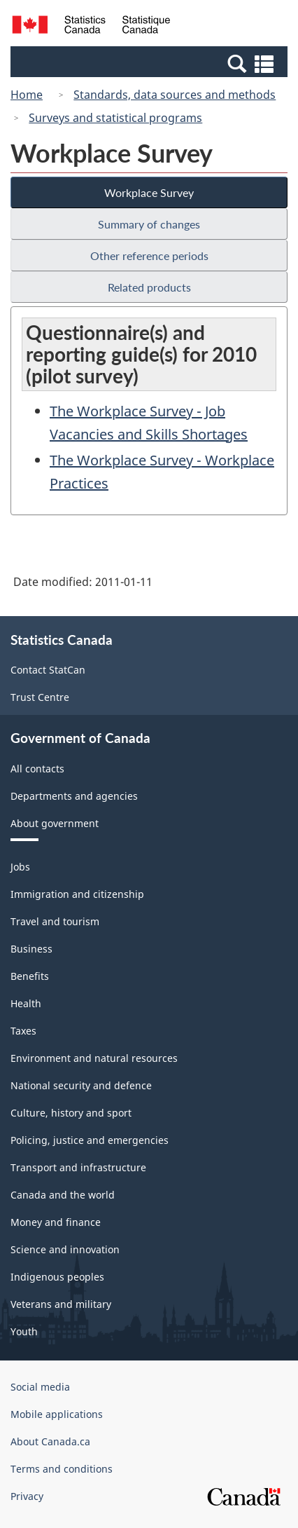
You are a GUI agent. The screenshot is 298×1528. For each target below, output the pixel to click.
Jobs (20, 866)
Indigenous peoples (57, 1276)
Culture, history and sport (71, 1112)
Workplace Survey (149, 192)
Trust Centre (39, 697)
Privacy (26, 1496)
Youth (24, 1331)
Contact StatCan (47, 669)
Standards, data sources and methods (174, 94)
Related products (149, 287)
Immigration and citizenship (77, 894)
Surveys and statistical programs (115, 117)
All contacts (37, 768)
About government (54, 823)
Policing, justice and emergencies (89, 1140)
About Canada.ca (50, 1441)
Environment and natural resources (94, 1058)
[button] (151, 63)
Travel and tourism (54, 921)
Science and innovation (65, 1249)
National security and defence (81, 1085)
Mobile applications (56, 1414)
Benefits (29, 976)
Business (31, 948)
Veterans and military (60, 1304)
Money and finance (55, 1222)
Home (26, 94)
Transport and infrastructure (78, 1167)
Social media (40, 1386)
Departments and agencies (74, 796)
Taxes (23, 1030)
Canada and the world (62, 1194)
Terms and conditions (61, 1468)
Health (25, 1003)
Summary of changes (149, 224)
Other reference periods (149, 255)
